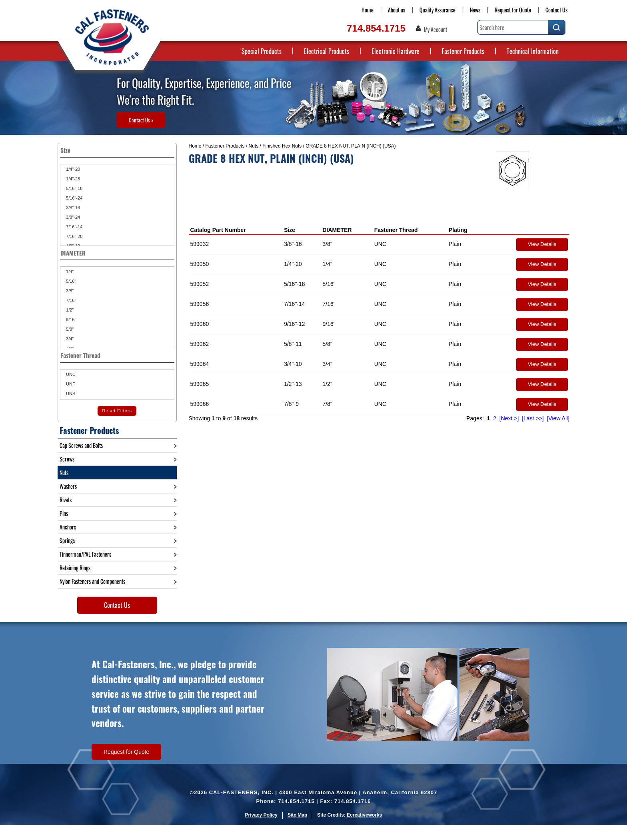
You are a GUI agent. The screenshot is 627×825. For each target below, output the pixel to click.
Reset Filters (117, 410)
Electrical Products (326, 51)
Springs (67, 540)
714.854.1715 (376, 28)
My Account (435, 30)
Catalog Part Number (218, 230)
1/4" (69, 271)
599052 (199, 284)
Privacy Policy (261, 815)
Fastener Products (463, 51)
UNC (70, 374)
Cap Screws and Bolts (81, 445)
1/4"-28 (72, 178)
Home (367, 10)
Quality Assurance (437, 10)
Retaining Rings (75, 567)
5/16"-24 (73, 198)
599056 (199, 304)
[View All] (558, 418)
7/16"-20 (73, 236)
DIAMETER (336, 230)
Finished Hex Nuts (282, 146)
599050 (199, 264)
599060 (199, 324)
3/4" (69, 338)
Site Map (297, 815)
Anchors (68, 527)
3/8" (69, 290)
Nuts (254, 146)
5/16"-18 (73, 188)
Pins (64, 513)
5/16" (70, 281)
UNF (70, 384)
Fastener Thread (396, 230)
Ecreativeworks (364, 815)
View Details (542, 244)
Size (289, 230)
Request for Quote (513, 10)
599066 (199, 404)
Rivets (66, 499)
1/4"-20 (72, 169)
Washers (68, 486)
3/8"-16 (72, 207)
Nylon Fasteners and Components (92, 581)
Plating (458, 230)
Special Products (262, 51)
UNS (70, 393)
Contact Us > (141, 120)
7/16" (70, 300)
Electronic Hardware (395, 51)
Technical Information (533, 51)
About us (396, 10)
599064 (199, 364)
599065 (199, 384)
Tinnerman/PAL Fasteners (85, 554)
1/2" (69, 310)
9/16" (70, 319)
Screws (67, 459)
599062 (199, 344)
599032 (199, 244)
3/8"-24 (72, 217)
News (475, 10)
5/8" (69, 329)
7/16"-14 (73, 226)
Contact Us (556, 10)
